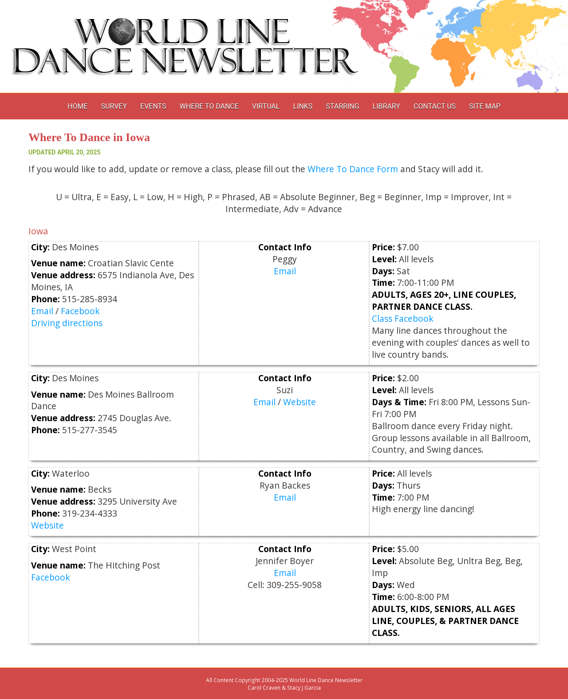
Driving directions (67, 323)
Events (153, 106)
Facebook (80, 311)
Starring (342, 106)
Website (299, 402)
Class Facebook (403, 318)
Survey (114, 106)
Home (77, 106)
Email (42, 311)
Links (302, 106)
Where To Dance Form (353, 169)
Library (386, 106)
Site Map (485, 106)
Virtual (266, 106)
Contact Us (435, 106)
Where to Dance (209, 106)
